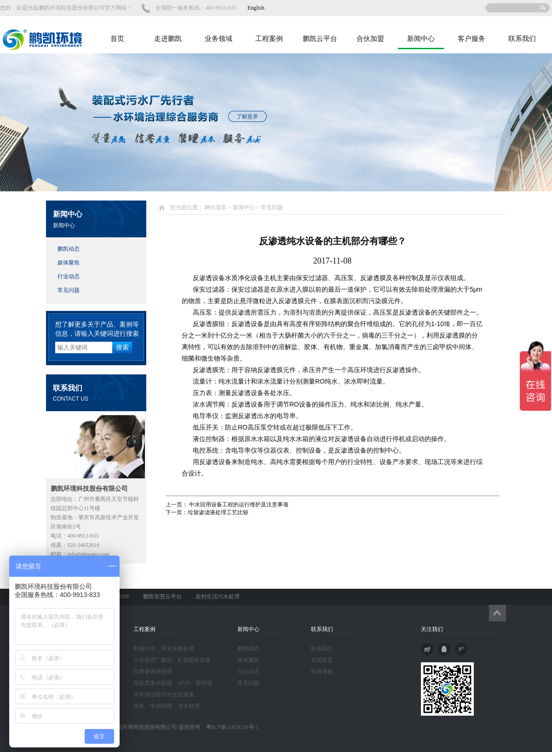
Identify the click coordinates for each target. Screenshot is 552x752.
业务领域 (218, 38)
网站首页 (216, 207)
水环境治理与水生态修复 (163, 694)
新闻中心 (421, 38)
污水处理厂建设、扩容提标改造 (172, 660)
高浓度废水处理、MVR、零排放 (172, 683)
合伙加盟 (370, 38)
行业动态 (69, 276)
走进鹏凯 (168, 38)
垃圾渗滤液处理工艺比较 (218, 512)
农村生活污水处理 (218, 596)
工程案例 (269, 38)
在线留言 (322, 660)
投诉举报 (322, 671)
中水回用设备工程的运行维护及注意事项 (238, 504)
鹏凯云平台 (320, 38)
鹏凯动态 (69, 249)
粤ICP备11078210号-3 (230, 727)
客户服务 (471, 38)
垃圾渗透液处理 (152, 671)
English (255, 8)
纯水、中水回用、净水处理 (166, 706)
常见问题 (69, 290)
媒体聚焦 (69, 262)
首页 (117, 38)
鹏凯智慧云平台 (162, 596)
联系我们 (522, 38)
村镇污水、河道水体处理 (163, 648)
